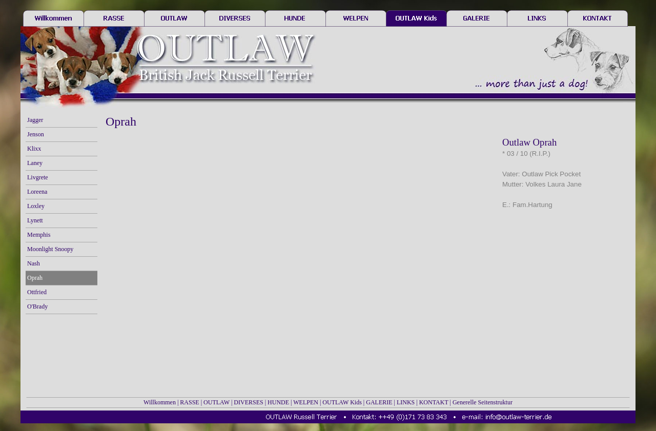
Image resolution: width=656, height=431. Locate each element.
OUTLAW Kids (341, 402)
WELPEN (305, 402)
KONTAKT (433, 402)
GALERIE (379, 402)
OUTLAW (216, 402)
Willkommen (160, 402)
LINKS (406, 402)
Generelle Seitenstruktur (482, 402)
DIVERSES (248, 402)
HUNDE (278, 402)
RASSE (189, 402)
